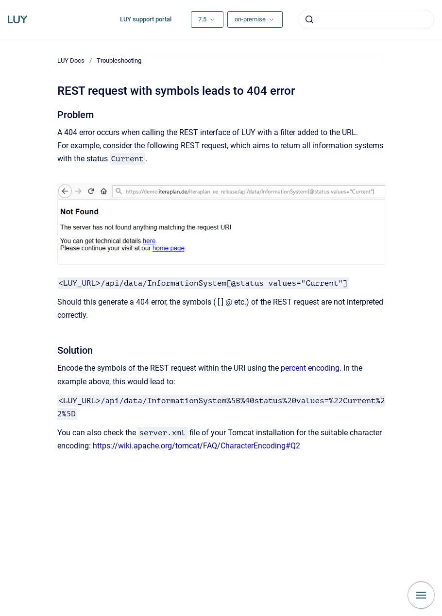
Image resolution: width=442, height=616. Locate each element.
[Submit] (309, 19)
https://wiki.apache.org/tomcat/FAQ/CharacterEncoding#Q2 (196, 445)
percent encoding (310, 368)
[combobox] (366, 19)
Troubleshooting (119, 60)
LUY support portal (145, 19)
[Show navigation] (421, 595)
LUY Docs (71, 60)
